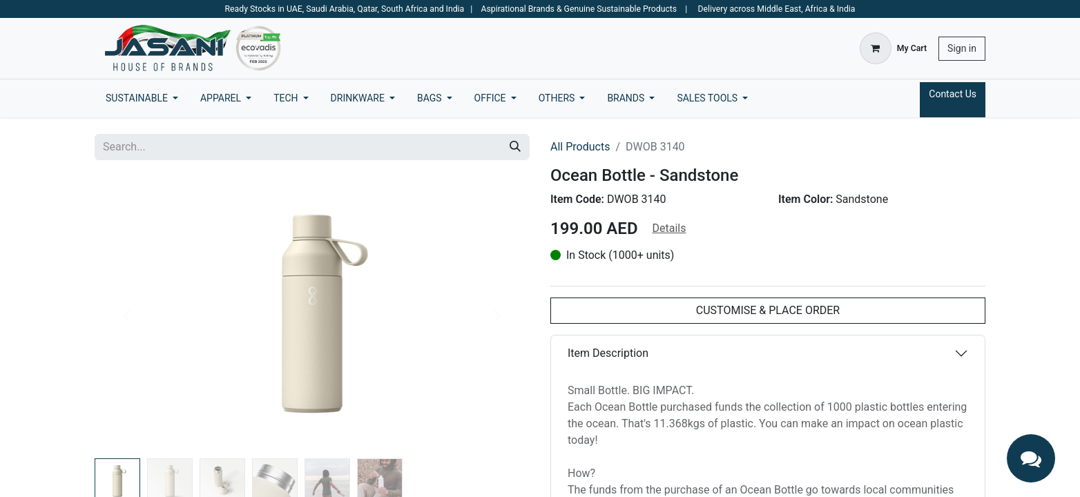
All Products (580, 146)
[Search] (515, 147)
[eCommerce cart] (893, 48)
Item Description (608, 353)
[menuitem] (142, 98)
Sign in (961, 48)
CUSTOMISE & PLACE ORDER (768, 310)
